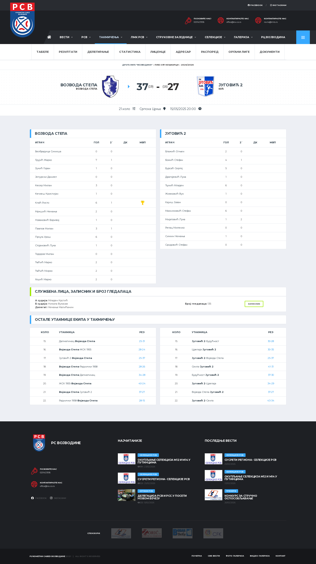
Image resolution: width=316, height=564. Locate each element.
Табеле (42, 51)
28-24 (142, 349)
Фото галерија (235, 556)
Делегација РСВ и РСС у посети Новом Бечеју (162, 497)
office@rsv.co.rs (233, 22)
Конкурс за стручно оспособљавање (240, 497)
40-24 (141, 383)
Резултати (68, 51)
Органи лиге (239, 51)
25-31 (142, 341)
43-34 (270, 400)
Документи (270, 51)
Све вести (214, 556)
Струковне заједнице (174, 37)
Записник (254, 304)
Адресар (183, 51)
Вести (64, 37)
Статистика (129, 51)
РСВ (84, 37)
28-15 (142, 400)
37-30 (271, 374)
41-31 (271, 366)
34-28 (142, 374)
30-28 (271, 341)
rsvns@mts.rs (271, 22)
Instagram (278, 5)
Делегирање (98, 51)
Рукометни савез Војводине (47, 556)
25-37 (142, 358)
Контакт (280, 556)
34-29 (271, 383)
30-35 (271, 349)
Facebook (255, 5)
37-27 (142, 392)
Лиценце (158, 51)
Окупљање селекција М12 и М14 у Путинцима (164, 461)
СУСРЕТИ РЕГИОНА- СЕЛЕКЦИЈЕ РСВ (164, 479)
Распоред (210, 51)
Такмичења (109, 37)
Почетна (197, 556)
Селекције (213, 37)
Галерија (241, 37)
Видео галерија (260, 556)
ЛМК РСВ (137, 37)
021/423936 (199, 22)
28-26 (142, 366)
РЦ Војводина (273, 37)
